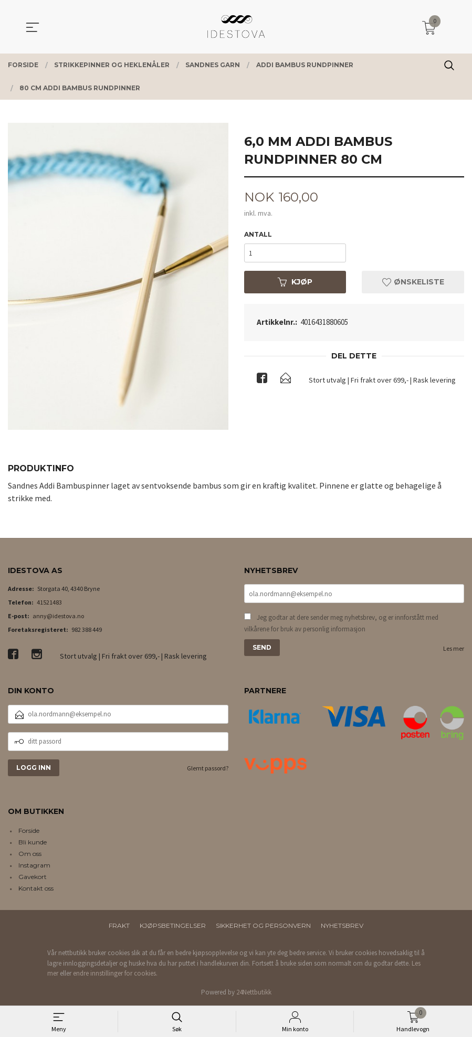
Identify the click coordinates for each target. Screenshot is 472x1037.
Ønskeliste (413, 282)
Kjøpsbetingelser (173, 925)
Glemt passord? (207, 768)
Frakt (119, 925)
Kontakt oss (36, 888)
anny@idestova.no (58, 616)
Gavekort (32, 877)
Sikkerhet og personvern (263, 925)
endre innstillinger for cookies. (115, 973)
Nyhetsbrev (342, 925)
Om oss (29, 854)
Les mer (453, 648)
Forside (28, 830)
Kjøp (295, 282)
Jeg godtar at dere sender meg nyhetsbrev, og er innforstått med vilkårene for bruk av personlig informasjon (341, 623)
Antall (258, 234)
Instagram (34, 865)
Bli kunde (32, 842)
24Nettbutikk (253, 992)
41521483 (49, 602)
